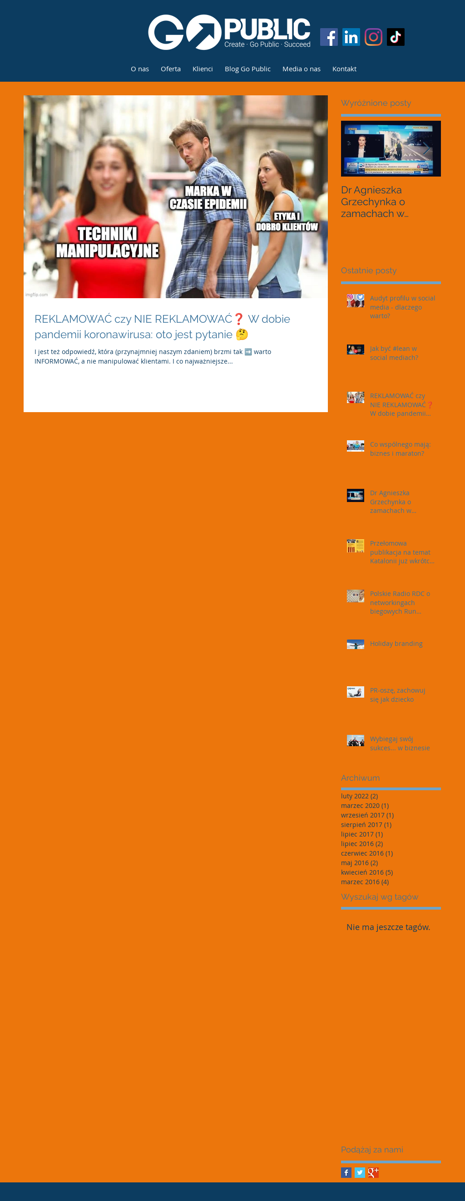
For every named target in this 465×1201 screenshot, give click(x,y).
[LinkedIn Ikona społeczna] (351, 37)
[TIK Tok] (396, 37)
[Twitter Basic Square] (360, 1172)
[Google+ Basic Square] (373, 1172)
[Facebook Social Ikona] (329, 37)
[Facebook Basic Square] (346, 1172)
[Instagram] (373, 37)
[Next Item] (426, 149)
